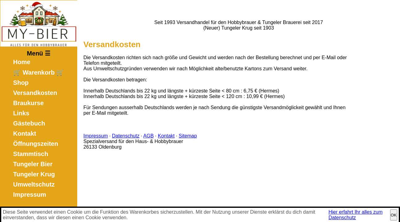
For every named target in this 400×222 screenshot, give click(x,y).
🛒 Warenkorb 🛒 (38, 72)
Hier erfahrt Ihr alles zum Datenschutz (355, 214)
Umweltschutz (34, 184)
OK (394, 215)
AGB (148, 135)
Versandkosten (35, 92)
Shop (21, 82)
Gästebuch (29, 123)
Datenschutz (125, 135)
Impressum (29, 194)
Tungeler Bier (33, 164)
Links (21, 113)
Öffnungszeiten (35, 143)
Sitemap (188, 135)
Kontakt (24, 133)
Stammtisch (30, 153)
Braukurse (28, 103)
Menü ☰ (38, 53)
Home (22, 62)
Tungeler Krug (34, 174)
